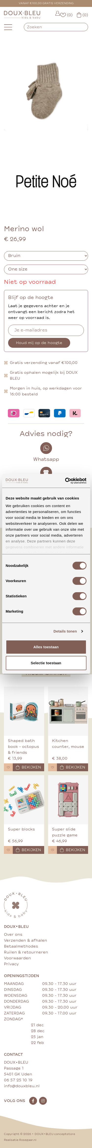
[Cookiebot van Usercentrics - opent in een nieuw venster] (65, 481)
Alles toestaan (46, 647)
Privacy (11, 964)
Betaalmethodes (21, 946)
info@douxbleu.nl (22, 1086)
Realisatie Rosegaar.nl (20, 1140)
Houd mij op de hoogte (39, 342)
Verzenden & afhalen (25, 940)
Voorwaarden (17, 958)
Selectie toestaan (46, 663)
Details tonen (65, 631)
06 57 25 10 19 (18, 1080)
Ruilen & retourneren (26, 952)
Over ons (13, 934)
